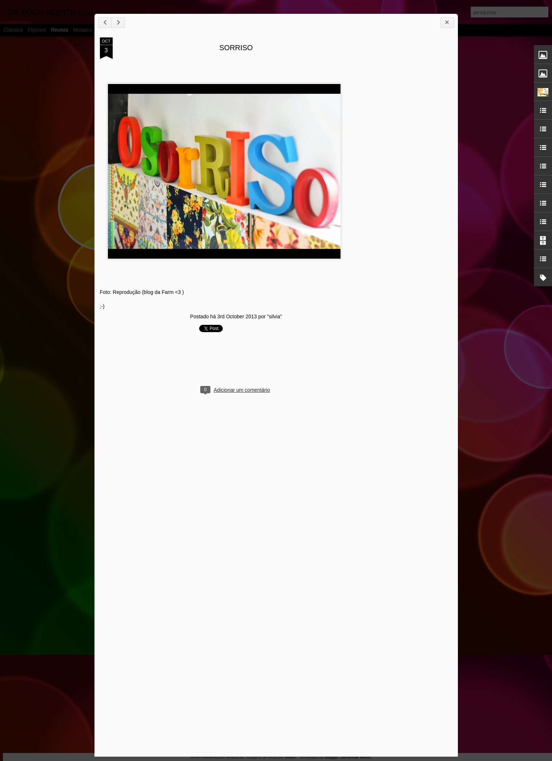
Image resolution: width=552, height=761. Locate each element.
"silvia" (274, 316)
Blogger (331, 757)
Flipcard (37, 30)
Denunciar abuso (356, 757)
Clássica (13, 30)
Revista (59, 30)
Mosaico (82, 30)
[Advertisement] (412, 152)
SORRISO (236, 48)
